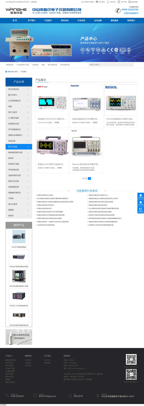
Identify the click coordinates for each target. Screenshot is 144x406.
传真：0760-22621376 (71, 365)
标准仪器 (11, 141)
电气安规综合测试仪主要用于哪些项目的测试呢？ (53, 198)
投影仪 (11, 216)
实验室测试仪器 (14, 175)
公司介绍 (47, 360)
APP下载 (124, 2)
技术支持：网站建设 (85, 379)
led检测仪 (35, 65)
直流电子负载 (13, 164)
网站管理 (74, 379)
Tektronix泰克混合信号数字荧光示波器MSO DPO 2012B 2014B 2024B (86, 164)
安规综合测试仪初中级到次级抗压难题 (101, 202)
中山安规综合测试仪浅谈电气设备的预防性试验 (104, 208)
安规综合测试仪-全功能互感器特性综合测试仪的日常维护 (55, 202)
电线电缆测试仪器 (15, 152)
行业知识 (28, 363)
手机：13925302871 (70, 363)
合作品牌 (98, 20)
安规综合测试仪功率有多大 (45, 205)
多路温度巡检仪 (11, 360)
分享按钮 (3, 405)
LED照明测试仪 (14, 101)
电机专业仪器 (13, 181)
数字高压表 (9, 376)
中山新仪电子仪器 (23, 65)
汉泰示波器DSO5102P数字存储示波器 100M (86, 119)
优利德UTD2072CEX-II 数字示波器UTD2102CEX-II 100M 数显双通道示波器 (52, 119)
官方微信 (102, 2)
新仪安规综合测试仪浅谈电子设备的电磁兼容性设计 (105, 218)
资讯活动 (64, 20)
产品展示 (48, 20)
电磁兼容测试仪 (14, 193)
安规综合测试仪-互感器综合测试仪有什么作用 (103, 198)
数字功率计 (12, 95)
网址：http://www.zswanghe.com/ (74, 368)
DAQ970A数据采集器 (19, 247)
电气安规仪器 (52, 65)
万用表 (11, 198)
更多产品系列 (10, 382)
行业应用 (81, 20)
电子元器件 (12, 112)
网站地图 (134, 2)
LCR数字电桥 (13, 118)
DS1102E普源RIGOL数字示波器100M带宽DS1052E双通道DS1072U (120, 119)
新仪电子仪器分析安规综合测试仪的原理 (102, 215)
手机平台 (113, 2)
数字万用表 (9, 374)
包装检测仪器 (13, 187)
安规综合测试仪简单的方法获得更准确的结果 (103, 221)
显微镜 (11, 210)
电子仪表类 (12, 204)
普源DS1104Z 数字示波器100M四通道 (52, 164)
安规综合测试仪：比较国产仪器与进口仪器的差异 (53, 221)
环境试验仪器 (64, 65)
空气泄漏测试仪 (14, 129)
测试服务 (114, 20)
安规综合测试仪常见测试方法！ (99, 195)
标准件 (11, 158)
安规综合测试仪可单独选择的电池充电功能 (50, 215)
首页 (16, 71)
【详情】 (57, 122)
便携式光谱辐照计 (15, 135)
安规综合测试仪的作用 (44, 208)
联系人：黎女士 (69, 360)
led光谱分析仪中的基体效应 (46, 225)
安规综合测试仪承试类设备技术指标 (100, 212)
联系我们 (131, 20)
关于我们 (31, 20)
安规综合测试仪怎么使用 (45, 195)
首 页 (15, 20)
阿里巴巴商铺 (89, 2)
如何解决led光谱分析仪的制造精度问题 (101, 225)
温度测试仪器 (13, 124)
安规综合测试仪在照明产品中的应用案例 (50, 212)
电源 (43, 65)
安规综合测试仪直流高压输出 (98, 205)
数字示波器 (12, 147)
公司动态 (28, 360)
